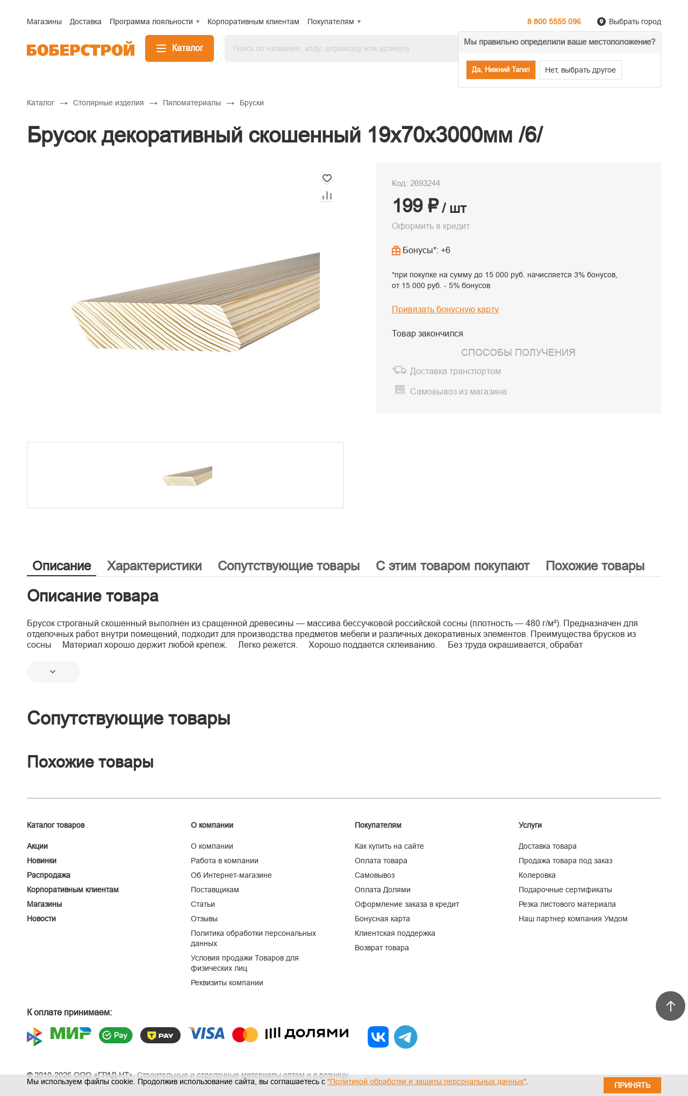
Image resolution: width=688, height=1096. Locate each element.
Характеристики (154, 565)
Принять (632, 1085)
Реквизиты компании (227, 982)
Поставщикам (215, 889)
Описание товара (93, 596)
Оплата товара (381, 860)
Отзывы (204, 918)
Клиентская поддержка (395, 933)
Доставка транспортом (455, 371)
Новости (41, 918)
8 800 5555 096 (554, 21)
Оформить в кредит (431, 226)
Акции (37, 846)
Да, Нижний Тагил (501, 70)
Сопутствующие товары (289, 565)
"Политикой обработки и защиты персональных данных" (426, 1081)
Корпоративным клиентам (73, 889)
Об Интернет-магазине (231, 875)
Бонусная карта (382, 918)
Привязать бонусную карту (445, 309)
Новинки (41, 860)
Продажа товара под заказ (565, 860)
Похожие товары (595, 565)
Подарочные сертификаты (565, 889)
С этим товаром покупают (452, 565)
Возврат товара (382, 947)
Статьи (203, 904)
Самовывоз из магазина (458, 391)
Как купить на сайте (389, 846)
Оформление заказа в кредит (407, 904)
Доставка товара (548, 846)
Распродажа (48, 875)
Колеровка (537, 875)
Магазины (44, 904)
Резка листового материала (567, 904)
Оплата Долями (383, 889)
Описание (61, 565)
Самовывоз (375, 875)
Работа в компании (225, 860)
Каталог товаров (55, 825)
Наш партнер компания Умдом (573, 918)
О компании (212, 846)
